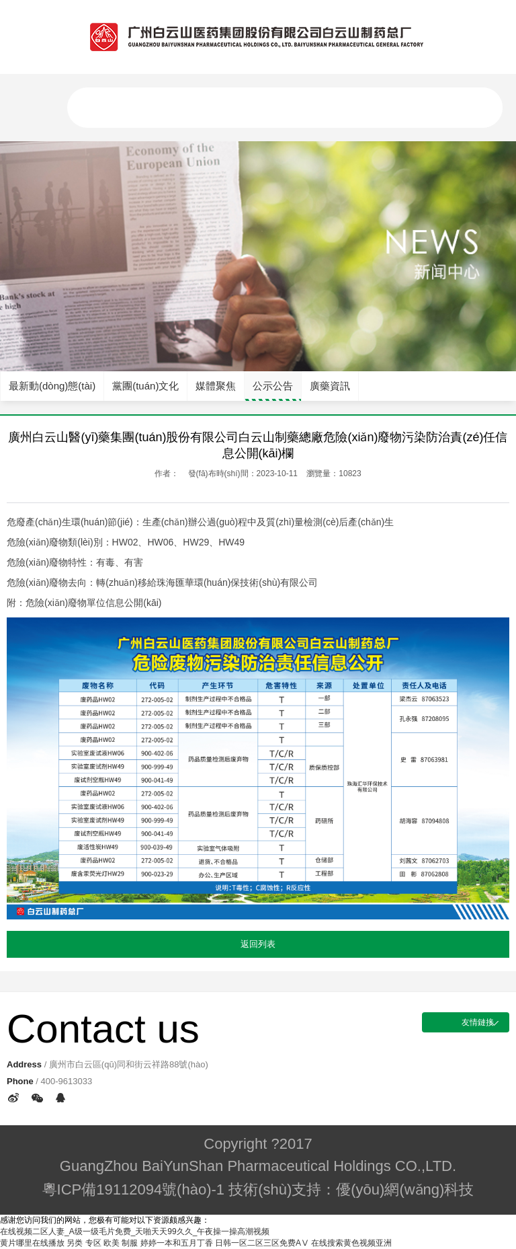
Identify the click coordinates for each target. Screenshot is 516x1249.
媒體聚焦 (216, 385)
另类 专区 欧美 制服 (102, 1243)
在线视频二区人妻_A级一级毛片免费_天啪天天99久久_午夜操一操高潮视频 (134, 1231)
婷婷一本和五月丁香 (176, 1243)
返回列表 (258, 944)
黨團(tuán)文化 (145, 385)
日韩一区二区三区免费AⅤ (262, 1243)
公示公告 (273, 385)
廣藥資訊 (330, 385)
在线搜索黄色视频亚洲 (351, 1243)
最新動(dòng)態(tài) (52, 385)
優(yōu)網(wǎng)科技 (405, 1189)
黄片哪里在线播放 (32, 1243)
